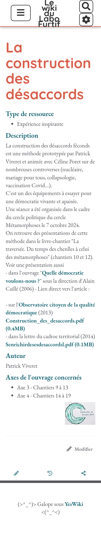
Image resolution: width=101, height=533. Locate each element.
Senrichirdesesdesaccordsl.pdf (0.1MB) (50, 344)
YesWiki (74, 504)
